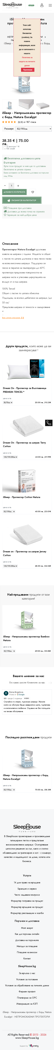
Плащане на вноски (27, 952)
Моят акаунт (27, 928)
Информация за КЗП (27, 1003)
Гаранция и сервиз (27, 888)
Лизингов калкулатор (21, 200)
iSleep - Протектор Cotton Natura (21, 497)
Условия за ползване (27, 979)
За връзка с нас (27, 973)
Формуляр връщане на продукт (27, 907)
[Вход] (42, 5)
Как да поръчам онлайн (27, 934)
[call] (49, 422)
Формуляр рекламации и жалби (27, 913)
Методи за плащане (27, 946)
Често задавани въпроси (27, 894)
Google (20, 695)
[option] (9, 105)
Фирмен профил (27, 991)
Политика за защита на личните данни (27, 62)
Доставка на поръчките (27, 940)
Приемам (27, 70)
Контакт (27, 958)
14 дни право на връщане (27, 882)
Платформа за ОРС (27, 997)
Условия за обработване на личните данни (27, 985)
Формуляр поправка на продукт (27, 901)
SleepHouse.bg (27, 966)
